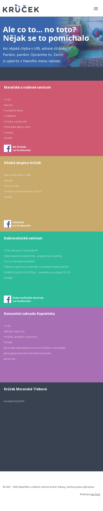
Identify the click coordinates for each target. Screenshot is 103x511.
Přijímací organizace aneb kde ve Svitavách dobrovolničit (36, 266)
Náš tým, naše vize (14, 331)
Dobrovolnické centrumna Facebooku (28, 299)
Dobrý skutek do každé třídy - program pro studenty (33, 256)
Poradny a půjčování (15, 121)
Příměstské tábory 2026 (17, 127)
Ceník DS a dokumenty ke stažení (22, 191)
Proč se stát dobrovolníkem (19, 261)
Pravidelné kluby (13, 110)
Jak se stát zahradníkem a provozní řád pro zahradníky (34, 347)
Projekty (8, 132)
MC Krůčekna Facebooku (22, 148)
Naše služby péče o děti (17, 175)
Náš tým (8, 105)
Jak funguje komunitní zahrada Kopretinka (27, 353)
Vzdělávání (10, 116)
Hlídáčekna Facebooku (22, 223)
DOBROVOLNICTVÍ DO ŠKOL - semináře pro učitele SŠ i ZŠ (37, 272)
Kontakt (8, 138)
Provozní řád (11, 186)
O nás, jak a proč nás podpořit (21, 250)
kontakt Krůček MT (14, 401)
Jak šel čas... (10, 359)
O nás (7, 99)
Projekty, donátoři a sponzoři (20, 336)
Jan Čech (95, 494)
